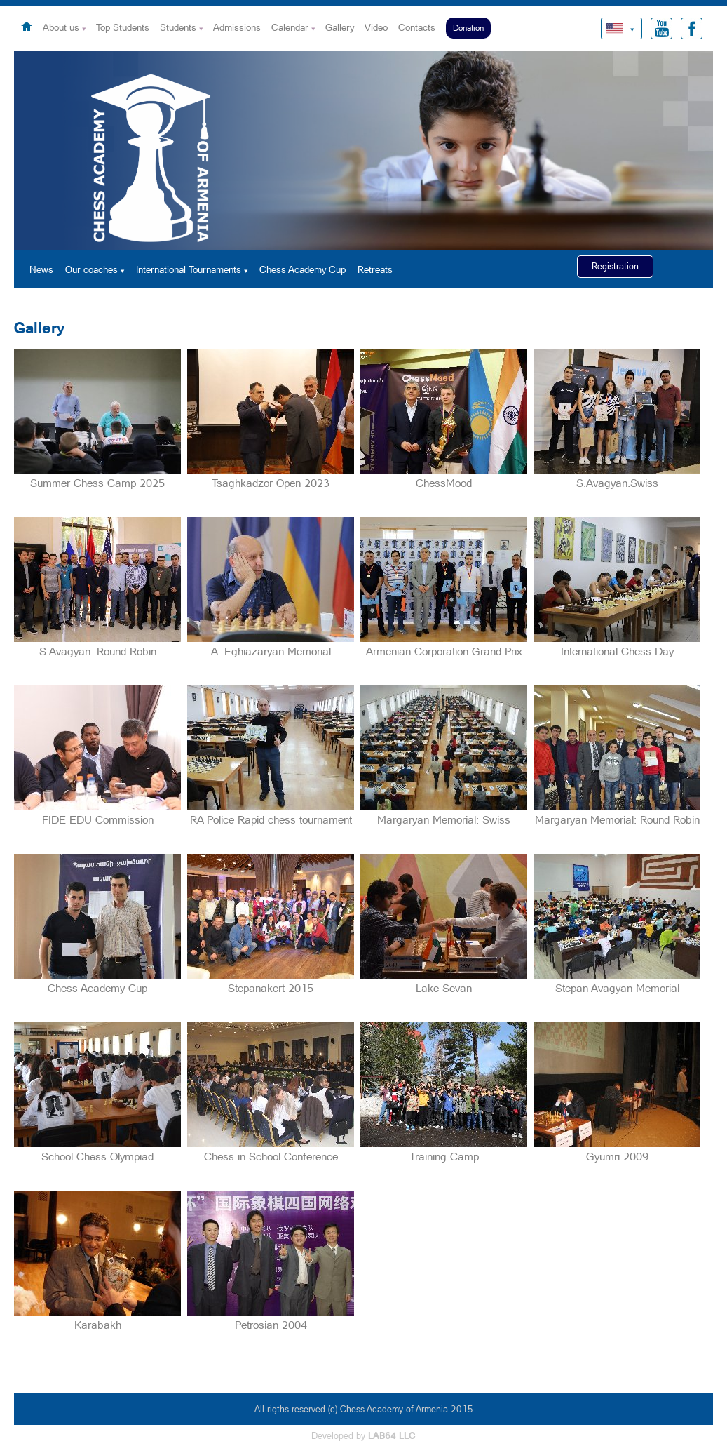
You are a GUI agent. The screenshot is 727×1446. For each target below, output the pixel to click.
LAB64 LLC (392, 1435)
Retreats (375, 269)
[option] (363, 150)
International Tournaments (188, 269)
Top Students (122, 27)
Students (178, 27)
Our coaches (91, 269)
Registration (615, 266)
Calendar (289, 27)
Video (376, 27)
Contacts (416, 27)
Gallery (339, 27)
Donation (468, 27)
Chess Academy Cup (302, 269)
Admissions (237, 27)
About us (61, 27)
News (41, 269)
